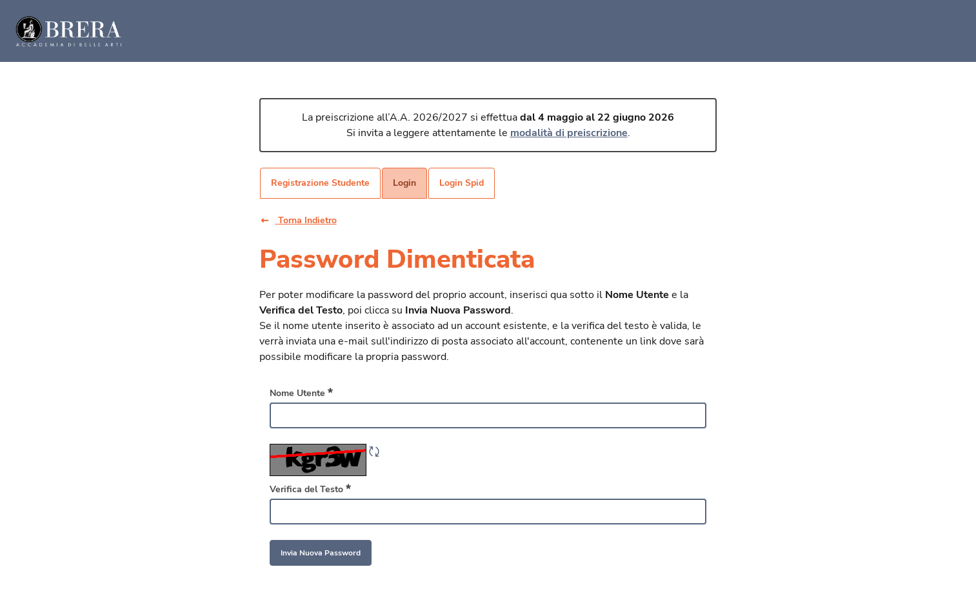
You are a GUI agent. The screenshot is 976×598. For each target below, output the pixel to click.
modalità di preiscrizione (569, 133)
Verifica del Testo (310, 489)
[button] (308, 220)
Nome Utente (301, 392)
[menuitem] (320, 183)
